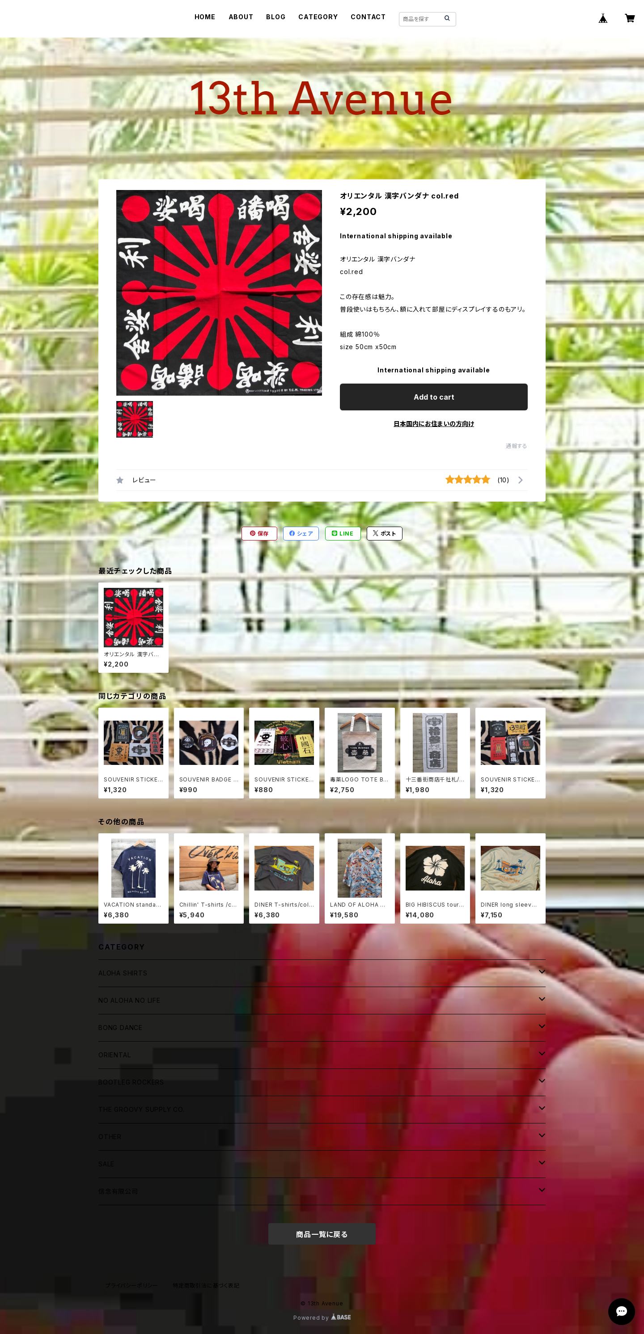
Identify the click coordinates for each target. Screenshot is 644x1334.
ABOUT (241, 17)
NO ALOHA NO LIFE (129, 1000)
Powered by (322, 1317)
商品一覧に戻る (322, 1234)
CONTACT (368, 17)
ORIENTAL (114, 1055)
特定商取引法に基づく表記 (206, 1285)
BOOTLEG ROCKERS (131, 1082)
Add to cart (434, 397)
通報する (517, 446)
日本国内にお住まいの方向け (434, 423)
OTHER (110, 1136)
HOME (205, 17)
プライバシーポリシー (132, 1285)
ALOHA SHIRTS (123, 973)
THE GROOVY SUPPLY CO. (141, 1109)
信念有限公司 (118, 1191)
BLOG (275, 17)
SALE (106, 1164)
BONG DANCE (120, 1027)
